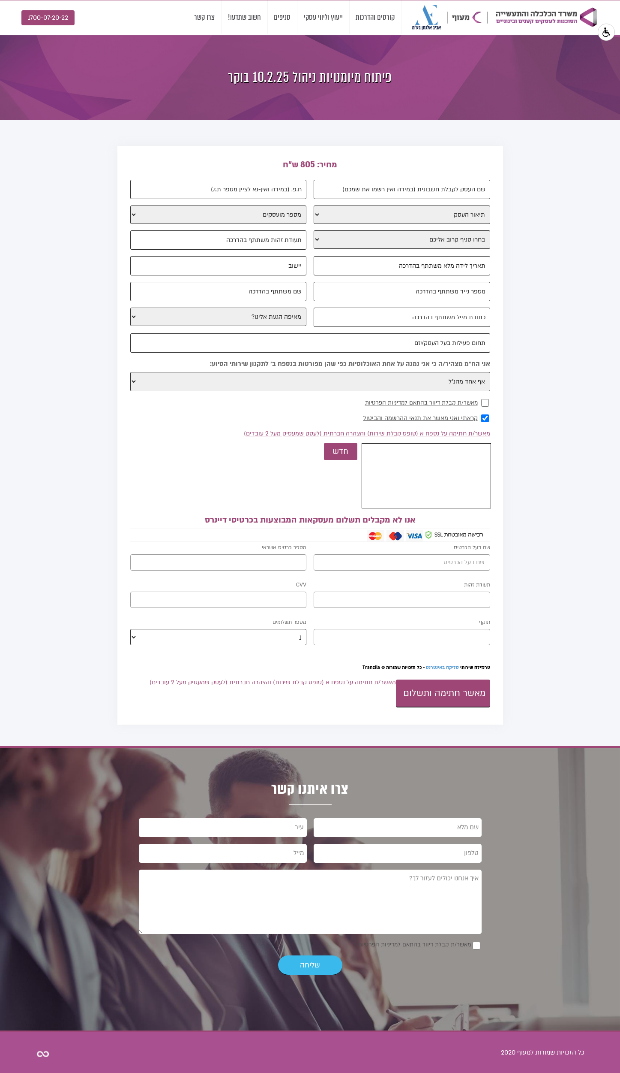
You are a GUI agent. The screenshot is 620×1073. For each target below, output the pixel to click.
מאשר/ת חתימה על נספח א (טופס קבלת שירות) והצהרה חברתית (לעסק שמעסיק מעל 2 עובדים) (367, 433)
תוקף (484, 622)
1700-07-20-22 (48, 17)
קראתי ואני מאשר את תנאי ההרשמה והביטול (420, 418)
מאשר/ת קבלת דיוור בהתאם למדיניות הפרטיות (421, 403)
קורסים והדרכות (375, 17)
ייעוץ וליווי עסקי (321, 17)
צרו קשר (201, 17)
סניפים (280, 17)
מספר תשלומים (289, 622)
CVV (301, 584)
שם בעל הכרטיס (472, 547)
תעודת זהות (477, 584)
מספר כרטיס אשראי (284, 547)
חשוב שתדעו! (241, 17)
